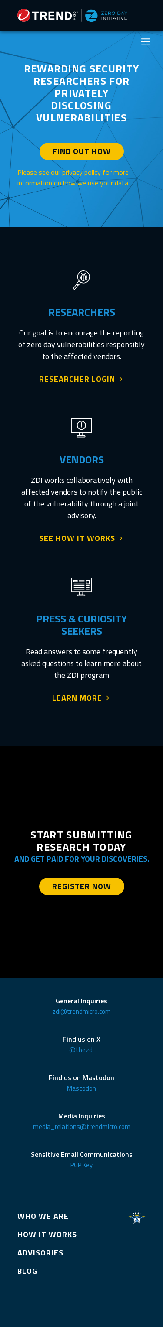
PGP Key (81, 1165)
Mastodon (81, 1088)
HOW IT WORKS (47, 1234)
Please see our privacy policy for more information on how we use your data (73, 177)
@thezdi (81, 1050)
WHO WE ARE (43, 1216)
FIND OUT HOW (82, 151)
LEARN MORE (77, 698)
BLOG (27, 1271)
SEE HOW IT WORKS (77, 538)
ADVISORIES (40, 1253)
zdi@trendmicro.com (81, 1011)
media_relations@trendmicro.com (81, 1127)
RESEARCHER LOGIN (77, 379)
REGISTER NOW (81, 886)
